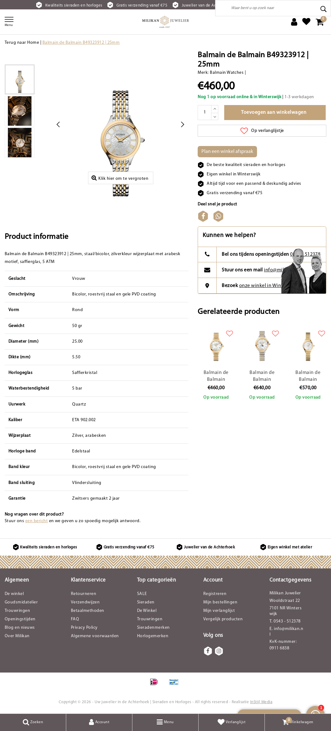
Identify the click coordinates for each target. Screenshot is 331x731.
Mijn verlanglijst (219, 610)
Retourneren (83, 594)
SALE (142, 594)
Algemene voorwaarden (95, 636)
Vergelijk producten (223, 619)
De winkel (14, 594)
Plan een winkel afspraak (227, 151)
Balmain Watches (227, 72)
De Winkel (146, 610)
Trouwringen (17, 610)
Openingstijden (20, 619)
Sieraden (146, 602)
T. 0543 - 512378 (285, 621)
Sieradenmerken (153, 627)
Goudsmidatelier (21, 602)
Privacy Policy (84, 627)
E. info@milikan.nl (286, 632)
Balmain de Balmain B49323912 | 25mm (81, 42)
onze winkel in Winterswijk (269, 285)
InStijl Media (261, 702)
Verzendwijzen (85, 602)
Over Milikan (17, 636)
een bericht (36, 521)
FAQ (75, 619)
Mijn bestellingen (220, 602)
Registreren (214, 594)
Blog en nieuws (20, 627)
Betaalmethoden (87, 610)
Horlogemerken (152, 636)
